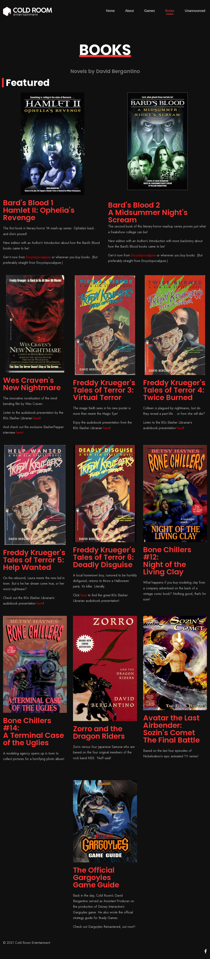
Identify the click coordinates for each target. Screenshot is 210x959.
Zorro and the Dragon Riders (99, 732)
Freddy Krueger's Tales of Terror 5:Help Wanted (34, 560)
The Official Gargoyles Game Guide (96, 877)
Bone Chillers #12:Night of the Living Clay (167, 560)
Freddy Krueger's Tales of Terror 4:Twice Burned (174, 390)
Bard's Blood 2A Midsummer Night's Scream (148, 212)
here (36, 418)
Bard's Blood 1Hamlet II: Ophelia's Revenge (39, 210)
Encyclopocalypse (38, 257)
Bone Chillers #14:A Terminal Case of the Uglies (33, 731)
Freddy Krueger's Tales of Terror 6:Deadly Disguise (104, 557)
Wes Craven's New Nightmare (32, 384)
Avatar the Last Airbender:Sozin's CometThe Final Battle (171, 729)
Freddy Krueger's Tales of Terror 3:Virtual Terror (104, 390)
